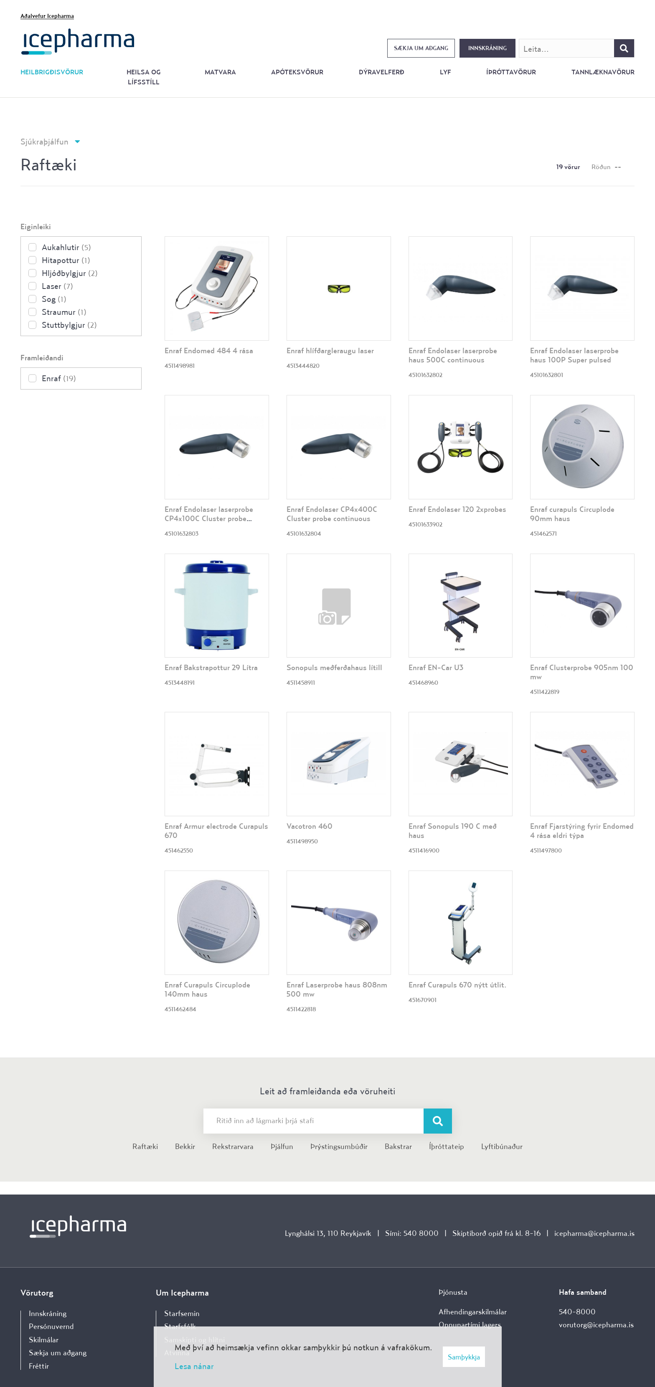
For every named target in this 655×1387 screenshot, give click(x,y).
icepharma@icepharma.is (594, 1233)
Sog (54, 299)
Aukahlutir (66, 247)
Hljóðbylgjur (70, 273)
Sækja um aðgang (421, 48)
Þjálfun (282, 1146)
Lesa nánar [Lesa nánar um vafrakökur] (194, 1366)
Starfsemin (182, 1313)
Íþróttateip (446, 1146)
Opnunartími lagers (470, 1324)
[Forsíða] (77, 40)
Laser (57, 286)
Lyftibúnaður (502, 1146)
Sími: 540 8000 (412, 1233)
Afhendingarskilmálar (473, 1311)
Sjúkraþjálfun (44, 141)
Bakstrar (398, 1146)
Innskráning (487, 48)
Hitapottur (66, 260)
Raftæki (145, 1146)
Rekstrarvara (233, 1146)
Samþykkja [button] (464, 1357)
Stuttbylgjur (69, 324)
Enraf (59, 378)
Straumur (64, 311)
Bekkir (185, 1146)
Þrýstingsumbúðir (339, 1146)
